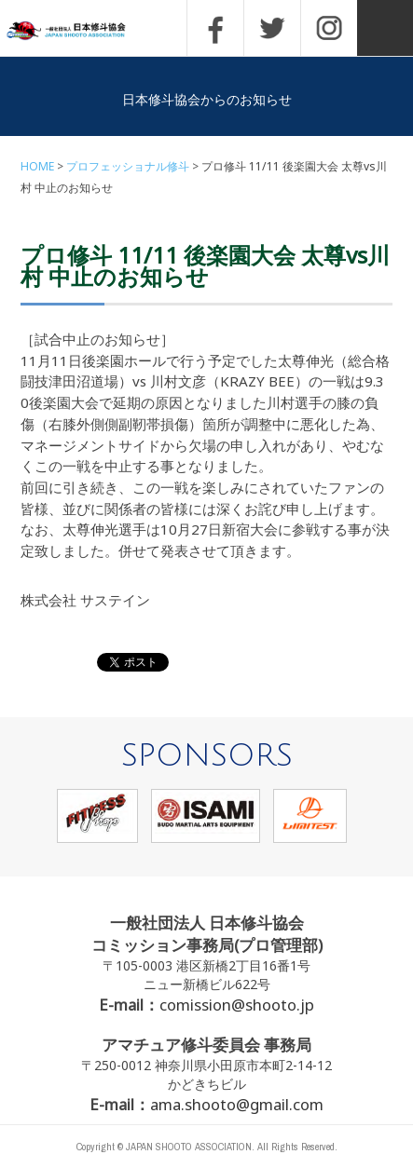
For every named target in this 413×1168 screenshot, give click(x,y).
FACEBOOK (215, 28)
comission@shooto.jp (236, 1004)
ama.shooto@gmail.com (237, 1104)
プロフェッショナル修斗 (127, 166)
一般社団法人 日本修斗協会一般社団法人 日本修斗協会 (79, 31)
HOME (37, 166)
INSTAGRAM (329, 28)
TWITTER (272, 28)
